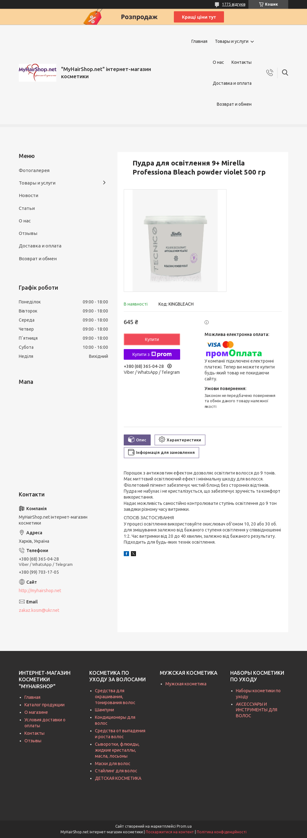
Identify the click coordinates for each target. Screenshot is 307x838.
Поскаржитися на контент (170, 832)
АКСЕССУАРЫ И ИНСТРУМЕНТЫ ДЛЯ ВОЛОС (256, 710)
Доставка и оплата (232, 83)
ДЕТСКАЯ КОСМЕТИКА (118, 778)
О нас (218, 62)
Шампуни (104, 709)
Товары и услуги (231, 41)
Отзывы (28, 233)
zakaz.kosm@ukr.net (39, 610)
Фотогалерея (34, 170)
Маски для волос (112, 763)
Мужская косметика (185, 683)
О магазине (36, 712)
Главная (199, 41)
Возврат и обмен (234, 104)
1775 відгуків (233, 4)
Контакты (242, 62)
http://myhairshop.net (40, 590)
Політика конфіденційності (222, 832)
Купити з (151, 354)
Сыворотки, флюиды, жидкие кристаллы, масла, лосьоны (117, 750)
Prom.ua (184, 826)
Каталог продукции (44, 704)
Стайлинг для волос (116, 770)
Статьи (27, 208)
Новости (28, 195)
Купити (152, 339)
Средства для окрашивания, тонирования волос (115, 696)
